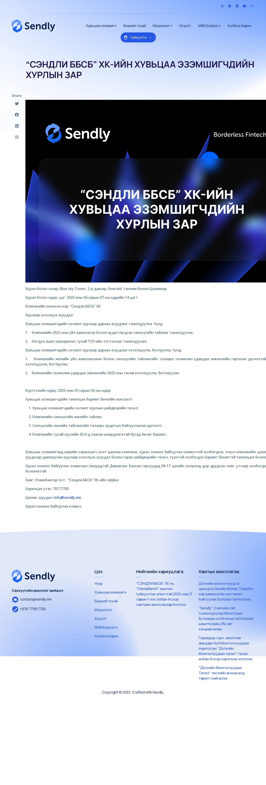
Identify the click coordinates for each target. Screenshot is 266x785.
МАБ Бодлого (209, 25)
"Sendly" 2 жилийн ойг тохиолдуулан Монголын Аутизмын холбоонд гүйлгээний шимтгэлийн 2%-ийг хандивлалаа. (226, 618)
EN (252, 6)
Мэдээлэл (103, 609)
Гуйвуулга (137, 37)
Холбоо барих (239, 25)
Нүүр (98, 583)
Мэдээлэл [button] (161, 25)
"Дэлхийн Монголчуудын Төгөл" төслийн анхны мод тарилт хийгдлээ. (222, 673)
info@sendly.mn (67, 497)
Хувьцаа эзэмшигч (101, 25)
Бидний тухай (134, 25)
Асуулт (185, 25)
